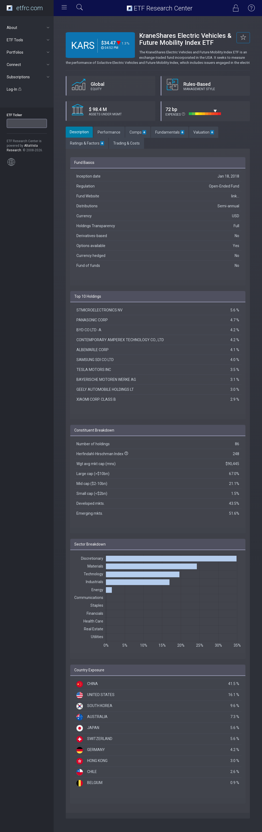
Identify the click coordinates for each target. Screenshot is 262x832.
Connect (28, 64)
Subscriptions (28, 77)
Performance (109, 132)
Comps (138, 132)
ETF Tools (28, 40)
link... (235, 196)
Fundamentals (169, 132)
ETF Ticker (14, 115)
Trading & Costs (126, 143)
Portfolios (28, 52)
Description (79, 132)
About (28, 27)
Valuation (203, 132)
